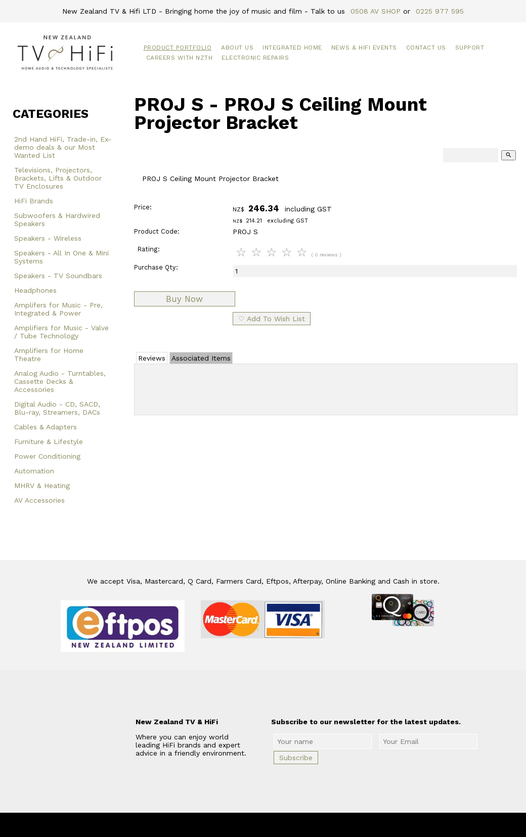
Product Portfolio (178, 47)
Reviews (151, 358)
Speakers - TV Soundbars (58, 276)
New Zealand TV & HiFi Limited (290, 824)
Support (470, 47)
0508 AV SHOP (375, 11)
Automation (34, 471)
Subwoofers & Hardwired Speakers (57, 219)
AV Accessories (39, 500)
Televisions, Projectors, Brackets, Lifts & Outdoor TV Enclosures (58, 178)
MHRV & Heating (42, 485)
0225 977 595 (440, 11)
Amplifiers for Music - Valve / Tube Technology (61, 332)
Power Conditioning (47, 456)
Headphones (35, 290)
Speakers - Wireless (47, 238)
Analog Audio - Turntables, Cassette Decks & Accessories (60, 381)
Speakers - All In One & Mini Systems (61, 257)
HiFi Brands (33, 201)
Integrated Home (292, 47)
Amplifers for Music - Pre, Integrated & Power (58, 309)
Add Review (326, 387)
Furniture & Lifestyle (48, 441)
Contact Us (426, 47)
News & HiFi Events (364, 47)
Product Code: (157, 231)
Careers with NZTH (179, 57)
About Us (237, 47)
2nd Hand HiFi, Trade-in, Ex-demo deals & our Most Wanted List (62, 147)
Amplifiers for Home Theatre (48, 354)
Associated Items (201, 358)
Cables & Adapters (45, 427)
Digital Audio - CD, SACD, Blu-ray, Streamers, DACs (57, 408)
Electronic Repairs (255, 57)
